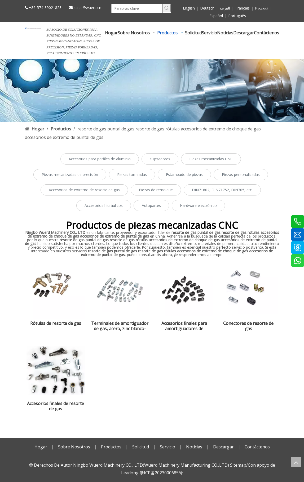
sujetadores (160, 158)
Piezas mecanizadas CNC (211, 158)
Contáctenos (257, 447)
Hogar (40, 447)
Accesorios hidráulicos (104, 205)
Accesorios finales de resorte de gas (55, 406)
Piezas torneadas (132, 174)
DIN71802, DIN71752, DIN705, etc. (222, 189)
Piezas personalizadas (241, 174)
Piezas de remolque (156, 189)
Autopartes (151, 205)
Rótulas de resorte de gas (55, 323)
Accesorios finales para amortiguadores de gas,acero (184, 326)
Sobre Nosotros (74, 447)
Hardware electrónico (198, 205)
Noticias (194, 447)
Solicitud (140, 447)
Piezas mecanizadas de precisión (70, 174)
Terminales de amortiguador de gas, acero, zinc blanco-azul (119, 326)
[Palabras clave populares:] (167, 8)
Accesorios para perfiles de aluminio (100, 158)
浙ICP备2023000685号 (161, 473)
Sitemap (238, 465)
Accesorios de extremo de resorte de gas (84, 189)
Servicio (167, 447)
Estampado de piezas (184, 174)
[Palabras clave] (137, 8)
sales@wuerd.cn (87, 7)
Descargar (223, 447)
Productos (111, 447)
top (296, 462)
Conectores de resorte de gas (248, 326)
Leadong (130, 473)
